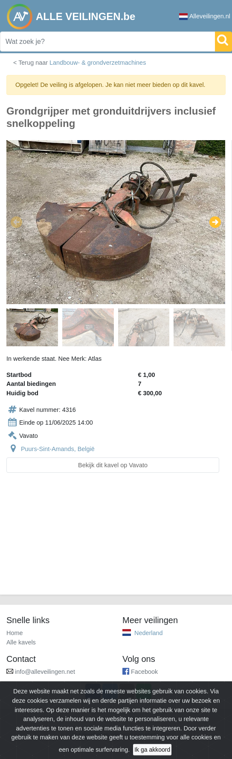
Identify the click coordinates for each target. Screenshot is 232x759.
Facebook (144, 671)
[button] (16, 222)
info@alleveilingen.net (45, 671)
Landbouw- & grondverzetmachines (97, 62)
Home (14, 633)
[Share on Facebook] (93, 691)
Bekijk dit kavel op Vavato (113, 465)
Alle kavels (21, 642)
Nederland (148, 633)
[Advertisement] (116, 539)
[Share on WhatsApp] (143, 691)
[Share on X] (110, 691)
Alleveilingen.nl (204, 16)
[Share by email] (127, 691)
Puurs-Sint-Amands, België (58, 449)
